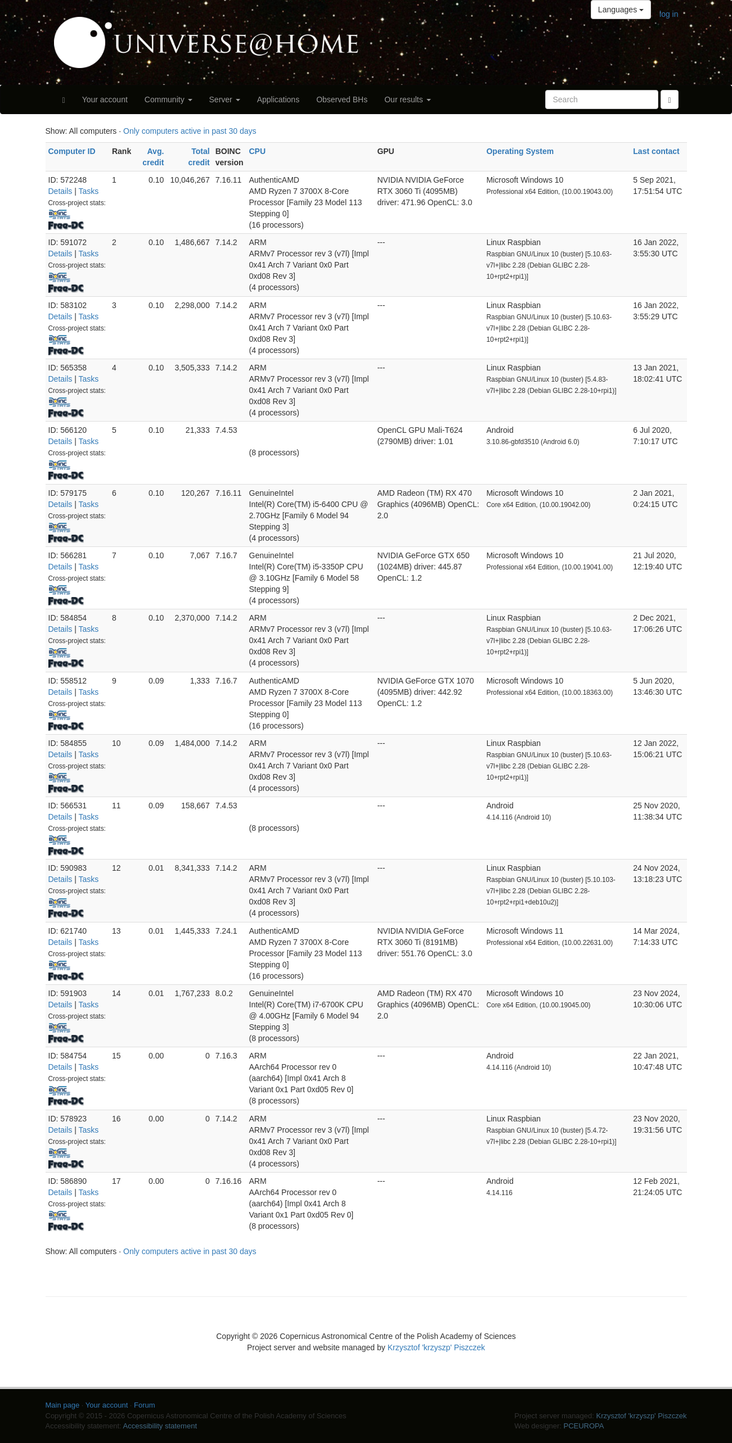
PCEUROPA (583, 1426)
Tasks (88, 191)
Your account (105, 99)
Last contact (656, 151)
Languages (621, 9)
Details (60, 191)
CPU (257, 151)
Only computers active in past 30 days (190, 130)
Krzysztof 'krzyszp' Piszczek (436, 1347)
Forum (144, 1405)
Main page (63, 1405)
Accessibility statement (160, 1426)
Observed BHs (341, 99)
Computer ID (72, 151)
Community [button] (168, 99)
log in (668, 14)
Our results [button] (407, 99)
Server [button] (224, 99)
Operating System (520, 151)
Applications (278, 99)
